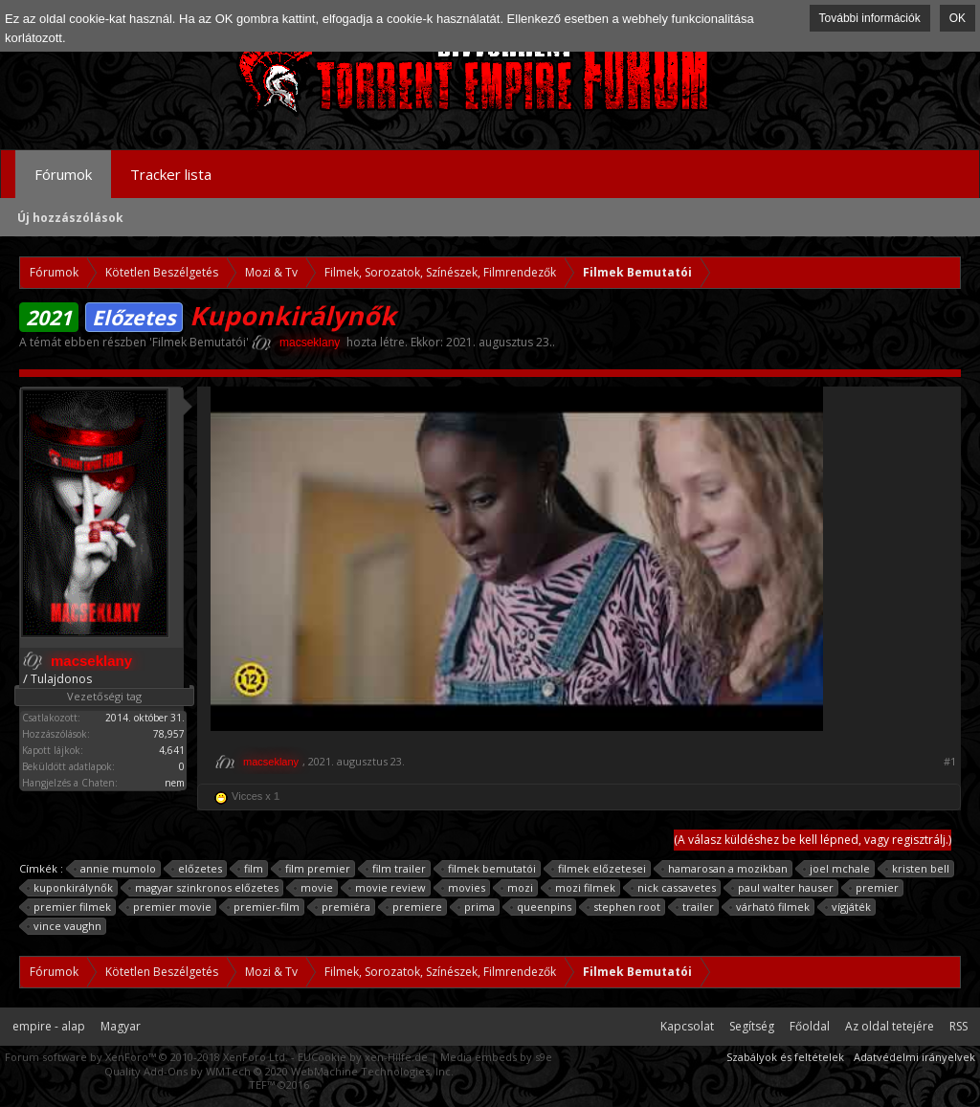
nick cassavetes (674, 888)
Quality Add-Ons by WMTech (279, 1071)
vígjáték (848, 907)
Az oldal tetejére (889, 1026)
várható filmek (770, 907)
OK (957, 18)
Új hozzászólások (70, 218)
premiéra (343, 907)
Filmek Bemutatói (199, 342)
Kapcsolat (687, 1026)
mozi (517, 888)
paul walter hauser (783, 888)
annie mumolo (115, 868)
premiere (414, 907)
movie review (387, 888)
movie (314, 888)
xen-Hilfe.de (396, 1057)
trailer (695, 907)
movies (463, 888)
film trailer (396, 868)
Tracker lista (171, 174)
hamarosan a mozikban (725, 868)
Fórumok (63, 174)
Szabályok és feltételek (785, 1057)
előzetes (197, 868)
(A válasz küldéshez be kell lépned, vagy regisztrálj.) (812, 839)
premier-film (264, 907)
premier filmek (69, 907)
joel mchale (837, 868)
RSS (958, 1026)
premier (874, 888)
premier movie (169, 907)
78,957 (169, 734)
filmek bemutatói (489, 868)
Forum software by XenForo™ (146, 1057)
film (250, 868)
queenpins (541, 907)
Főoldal (810, 1026)
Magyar (120, 1026)
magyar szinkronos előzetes (203, 888)
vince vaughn (64, 926)
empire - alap (48, 1026)
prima (476, 907)
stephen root (624, 907)
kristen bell (917, 868)
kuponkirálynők (70, 888)
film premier (314, 868)
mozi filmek (582, 888)
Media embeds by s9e (496, 1057)
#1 (950, 761)
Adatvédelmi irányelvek (914, 1057)
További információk (870, 18)
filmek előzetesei (599, 868)
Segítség (751, 1026)
